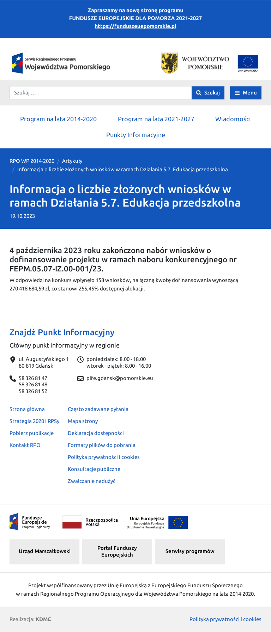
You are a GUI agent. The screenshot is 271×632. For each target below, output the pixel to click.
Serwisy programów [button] (190, 551)
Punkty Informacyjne (135, 134)
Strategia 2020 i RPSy (34, 421)
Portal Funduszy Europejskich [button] (117, 551)
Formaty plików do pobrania (102, 445)
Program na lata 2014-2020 (58, 118)
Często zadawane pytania (98, 409)
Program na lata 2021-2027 (156, 118)
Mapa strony (83, 421)
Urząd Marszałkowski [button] (45, 551)
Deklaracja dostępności (96, 433)
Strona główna (27, 409)
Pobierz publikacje (32, 433)
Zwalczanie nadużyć (91, 481)
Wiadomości (233, 118)
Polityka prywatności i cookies (104, 457)
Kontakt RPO (25, 445)
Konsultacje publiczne (94, 469)
